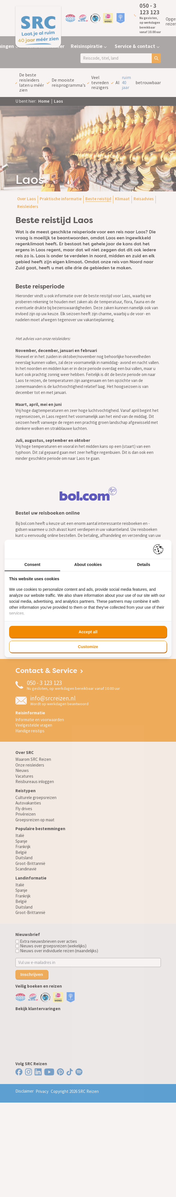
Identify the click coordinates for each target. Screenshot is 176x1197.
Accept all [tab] (87, 632)
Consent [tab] (33, 564)
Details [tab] (143, 564)
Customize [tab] (88, 646)
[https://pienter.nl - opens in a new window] (160, 549)
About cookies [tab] (88, 564)
